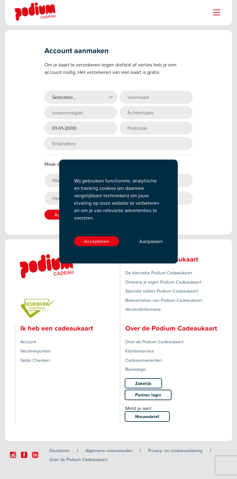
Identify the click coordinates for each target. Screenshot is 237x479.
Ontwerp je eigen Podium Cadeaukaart (163, 282)
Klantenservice (139, 351)
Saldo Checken (35, 360)
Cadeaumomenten (143, 360)
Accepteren (96, 241)
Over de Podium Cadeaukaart (154, 341)
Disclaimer (59, 450)
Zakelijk (143, 383)
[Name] (216, 12)
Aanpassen (151, 241)
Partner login (148, 394)
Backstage (135, 369)
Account (28, 341)
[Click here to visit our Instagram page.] (13, 455)
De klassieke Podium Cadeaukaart (158, 272)
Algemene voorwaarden (108, 450)
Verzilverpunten (35, 351)
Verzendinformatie (143, 309)
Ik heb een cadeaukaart (56, 328)
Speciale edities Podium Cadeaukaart (161, 291)
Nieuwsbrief (147, 416)
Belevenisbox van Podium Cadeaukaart (163, 300)
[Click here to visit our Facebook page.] (24, 455)
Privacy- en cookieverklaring (175, 450)
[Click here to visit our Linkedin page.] (35, 455)
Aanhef (52, 86)
